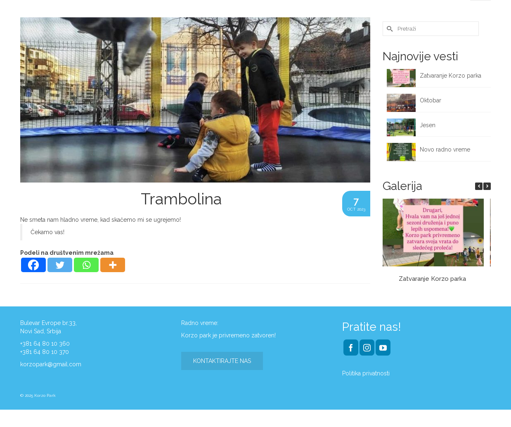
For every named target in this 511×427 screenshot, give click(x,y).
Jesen (427, 125)
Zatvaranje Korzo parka (451, 75)
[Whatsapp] (86, 265)
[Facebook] (33, 265)
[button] (487, 186)
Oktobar (430, 100)
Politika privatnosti (366, 373)
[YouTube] (383, 347)
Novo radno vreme (445, 149)
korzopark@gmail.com (50, 364)
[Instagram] (367, 347)
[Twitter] (59, 265)
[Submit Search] (389, 28)
